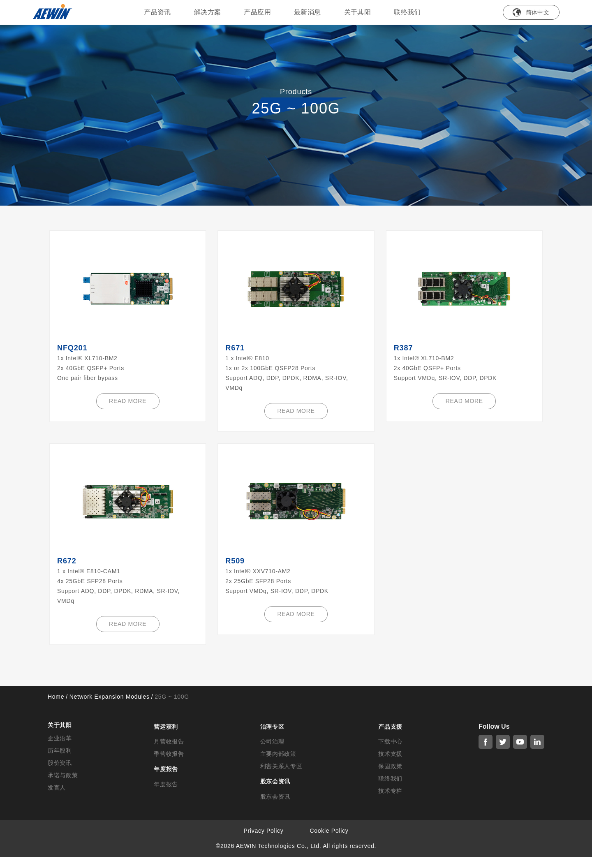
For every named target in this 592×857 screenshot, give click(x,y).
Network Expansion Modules (109, 696)
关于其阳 (357, 12)
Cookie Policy (329, 830)
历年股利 (60, 750)
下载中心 (390, 741)
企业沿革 (60, 738)
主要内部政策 (278, 753)
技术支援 (390, 753)
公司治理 (272, 741)
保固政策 (390, 766)
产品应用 (257, 12)
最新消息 (307, 12)
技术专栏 (390, 791)
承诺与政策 (63, 775)
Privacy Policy (264, 830)
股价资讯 (60, 763)
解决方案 (207, 12)
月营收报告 (169, 741)
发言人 (57, 787)
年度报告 (166, 784)
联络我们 (407, 12)
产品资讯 (157, 12)
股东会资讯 (275, 796)
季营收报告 (169, 753)
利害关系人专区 (281, 766)
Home (56, 696)
